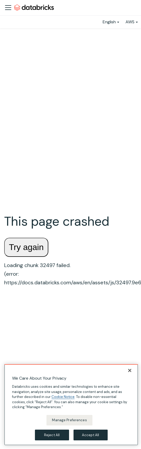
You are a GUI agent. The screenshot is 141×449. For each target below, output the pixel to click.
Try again (26, 247)
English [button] (109, 22)
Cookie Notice (63, 397)
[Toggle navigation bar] (8, 8)
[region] (71, 405)
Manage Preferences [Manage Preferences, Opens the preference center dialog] (69, 420)
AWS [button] (130, 22)
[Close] (129, 371)
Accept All (90, 435)
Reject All (52, 435)
